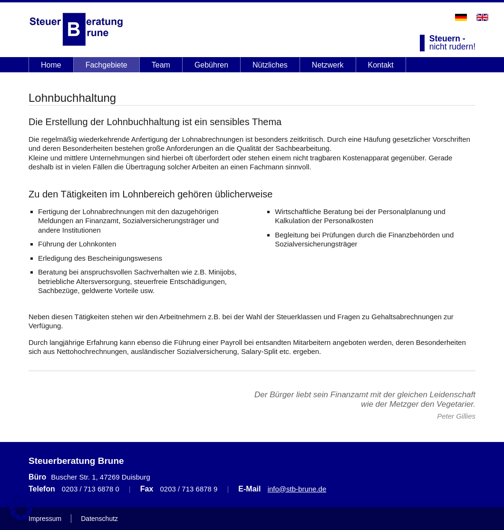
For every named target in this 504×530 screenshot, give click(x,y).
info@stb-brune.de (297, 489)
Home (51, 65)
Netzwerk (328, 65)
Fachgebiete (106, 65)
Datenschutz (99, 518)
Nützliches (270, 65)
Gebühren (211, 65)
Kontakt (381, 65)
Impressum (45, 518)
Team (161, 65)
